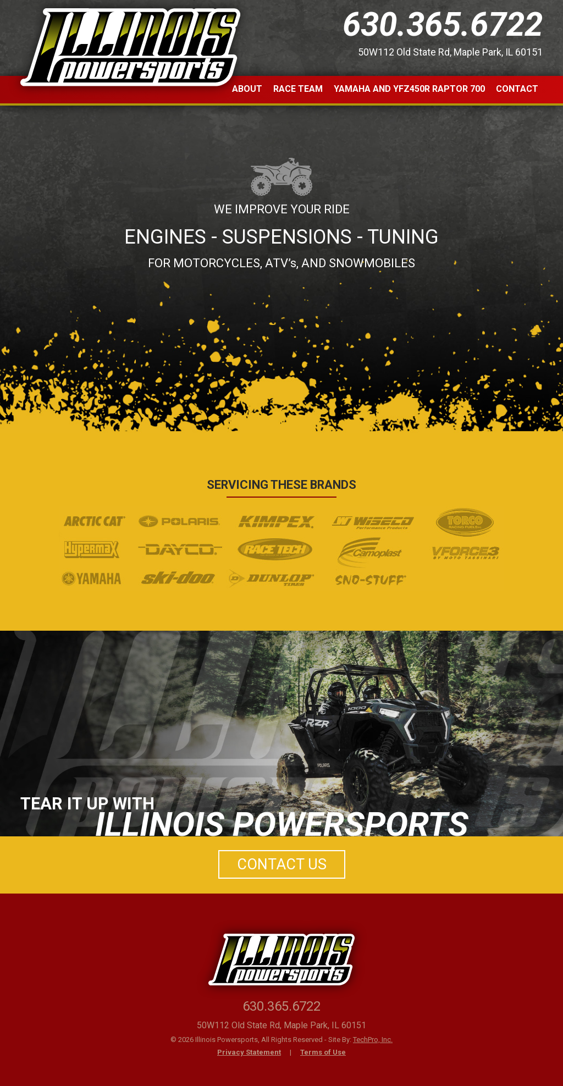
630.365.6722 (443, 24)
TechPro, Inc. (373, 1039)
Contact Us (282, 864)
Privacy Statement (249, 1052)
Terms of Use (323, 1052)
